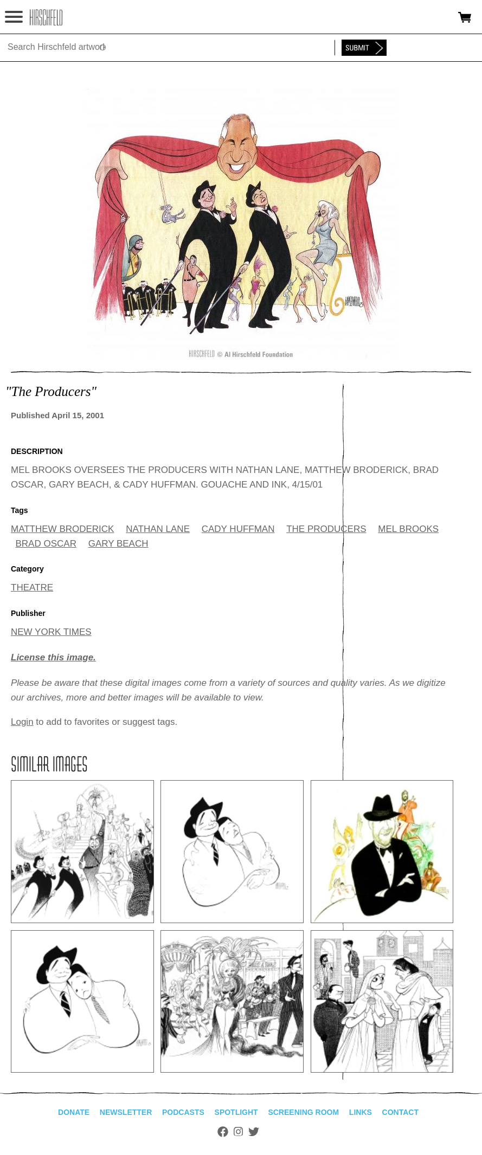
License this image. (53, 657)
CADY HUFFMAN (238, 529)
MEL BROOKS (408, 529)
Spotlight (236, 1112)
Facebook (222, 1131)
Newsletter (126, 1112)
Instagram (238, 1131)
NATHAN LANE (158, 529)
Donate (73, 1112)
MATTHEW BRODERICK (62, 529)
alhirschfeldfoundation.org (46, 17)
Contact (400, 1112)
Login (22, 722)
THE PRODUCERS (326, 529)
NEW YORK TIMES (51, 632)
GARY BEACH (118, 543)
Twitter (253, 1131)
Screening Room (303, 1112)
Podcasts (183, 1112)
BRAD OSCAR (46, 543)
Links (360, 1112)
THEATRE (32, 587)
